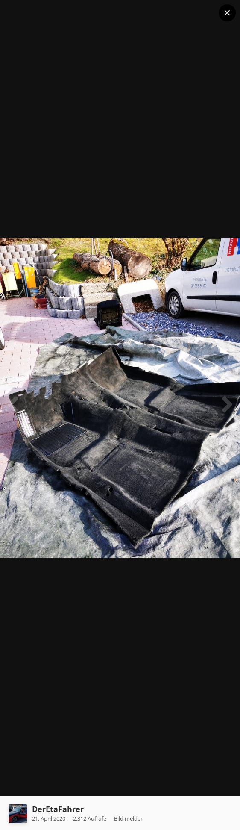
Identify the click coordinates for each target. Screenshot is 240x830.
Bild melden (129, 818)
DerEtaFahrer (58, 809)
